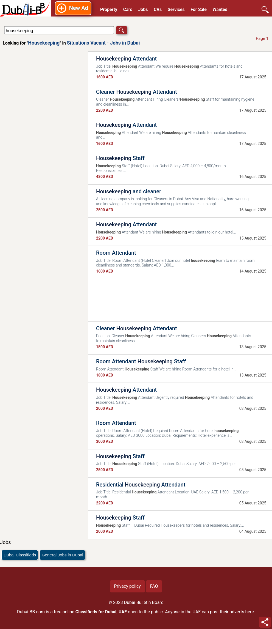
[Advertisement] (44, 136)
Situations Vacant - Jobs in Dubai (103, 43)
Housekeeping (44, 43)
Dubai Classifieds (20, 555)
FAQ (154, 586)
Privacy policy (127, 586)
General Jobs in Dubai (62, 555)
